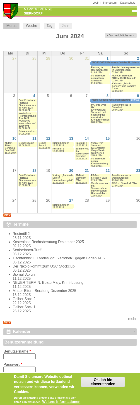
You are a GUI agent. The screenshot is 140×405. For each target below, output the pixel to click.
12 (48, 138)
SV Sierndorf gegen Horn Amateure (98, 78)
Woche (31, 26)
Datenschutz (127, 2)
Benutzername (17, 351)
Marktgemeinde (38, 9)
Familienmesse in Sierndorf (121, 106)
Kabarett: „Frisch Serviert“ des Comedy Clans (124, 86)
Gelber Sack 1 (42, 144)
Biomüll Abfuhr (61, 143)
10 (14, 138)
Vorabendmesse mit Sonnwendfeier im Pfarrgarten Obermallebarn (100, 188)
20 (71, 171)
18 (34, 171)
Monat (12, 26)
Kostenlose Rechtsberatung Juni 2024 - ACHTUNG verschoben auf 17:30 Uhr (27, 119)
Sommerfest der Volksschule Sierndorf (82, 152)
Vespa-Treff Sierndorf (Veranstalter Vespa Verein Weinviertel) (98, 148)
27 (71, 200)
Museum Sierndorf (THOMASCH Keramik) (124, 76)
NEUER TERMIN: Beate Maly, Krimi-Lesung (47, 282)
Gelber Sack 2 (26, 143)
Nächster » (127, 35)
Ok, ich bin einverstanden (103, 384)
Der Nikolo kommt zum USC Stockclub (43, 266)
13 (71, 138)
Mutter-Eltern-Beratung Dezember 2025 (44, 291)
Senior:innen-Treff (26, 250)
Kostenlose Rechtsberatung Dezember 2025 (48, 242)
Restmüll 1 (58, 148)
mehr (132, 319)
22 (108, 171)
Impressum (109, 2)
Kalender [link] (21, 331)
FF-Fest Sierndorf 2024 (80, 178)
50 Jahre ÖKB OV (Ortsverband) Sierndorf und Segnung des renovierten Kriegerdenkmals (100, 112)
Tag (49, 26)
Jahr (65, 26)
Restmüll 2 (81, 143)
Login (96, 2)
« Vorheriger (115, 35)
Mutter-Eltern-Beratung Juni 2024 (10, 147)
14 (87, 138)
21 (87, 171)
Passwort (12, 364)
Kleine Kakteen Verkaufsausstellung (111, 100)
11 (34, 138)
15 (108, 138)
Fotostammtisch (27, 131)
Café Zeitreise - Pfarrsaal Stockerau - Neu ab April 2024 (27, 104)
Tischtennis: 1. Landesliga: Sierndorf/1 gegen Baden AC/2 (58, 258)
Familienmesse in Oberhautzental (121, 176)
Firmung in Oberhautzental (99, 68)
